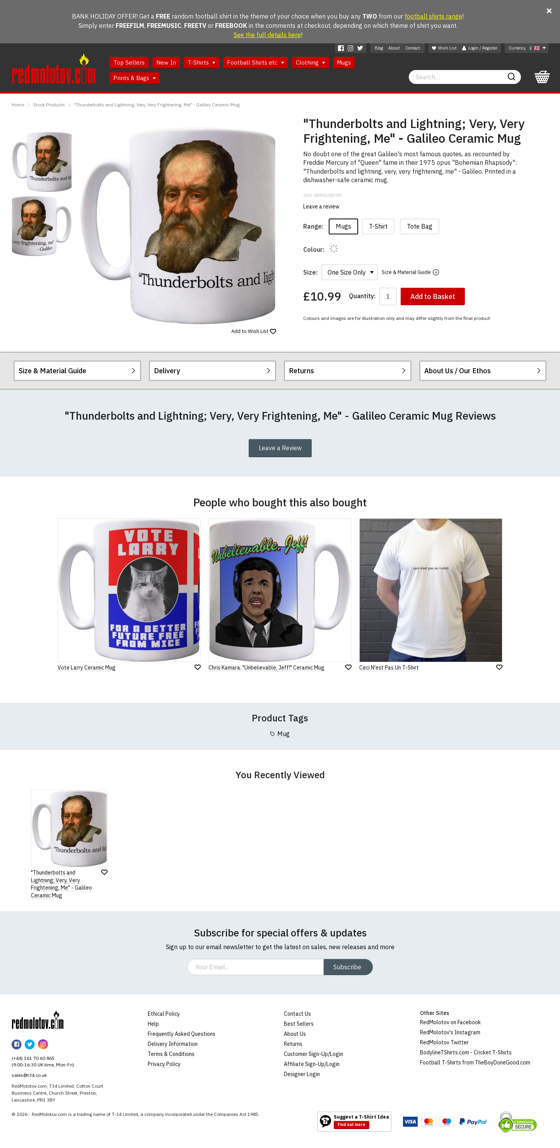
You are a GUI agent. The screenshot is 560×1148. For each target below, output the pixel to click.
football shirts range (433, 16)
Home (18, 105)
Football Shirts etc (255, 62)
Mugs (344, 62)
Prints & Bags (134, 78)
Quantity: (362, 296)
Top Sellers (129, 62)
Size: (310, 272)
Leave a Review (280, 448)
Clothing (310, 62)
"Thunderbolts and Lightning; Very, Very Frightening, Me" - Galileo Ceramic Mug (157, 105)
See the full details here (267, 35)
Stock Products (49, 105)
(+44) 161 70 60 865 (33, 1058)
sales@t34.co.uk (29, 1075)
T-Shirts (201, 62)
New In (166, 62)
